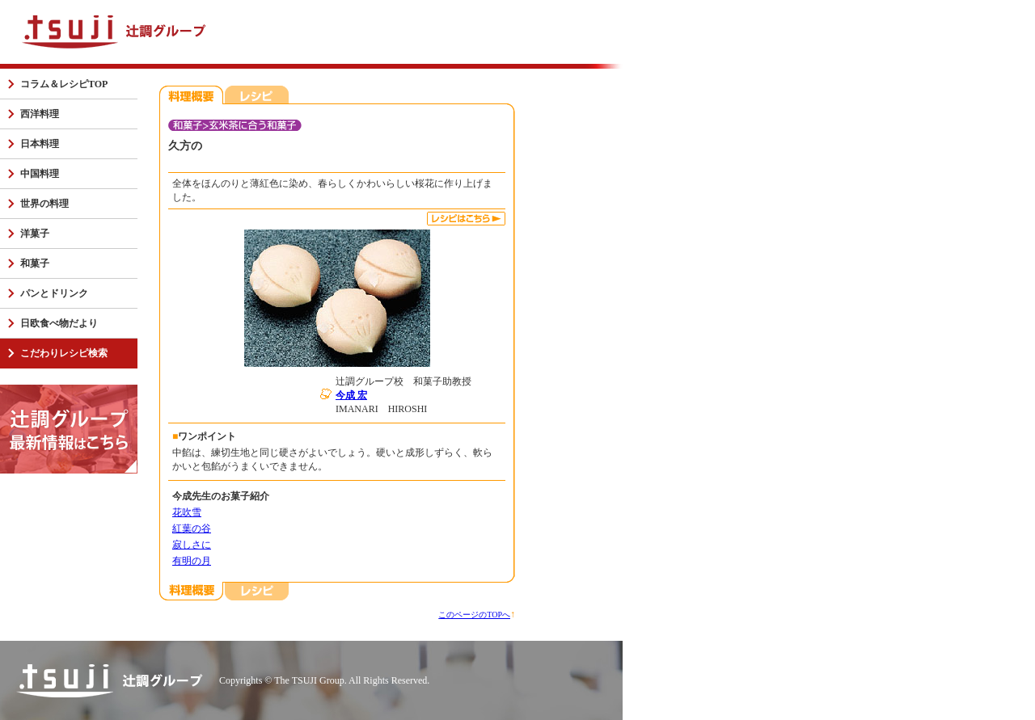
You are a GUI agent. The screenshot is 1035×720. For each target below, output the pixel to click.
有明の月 (191, 560)
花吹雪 (186, 512)
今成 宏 (351, 395)
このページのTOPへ (474, 614)
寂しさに (191, 544)
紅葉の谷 (191, 528)
